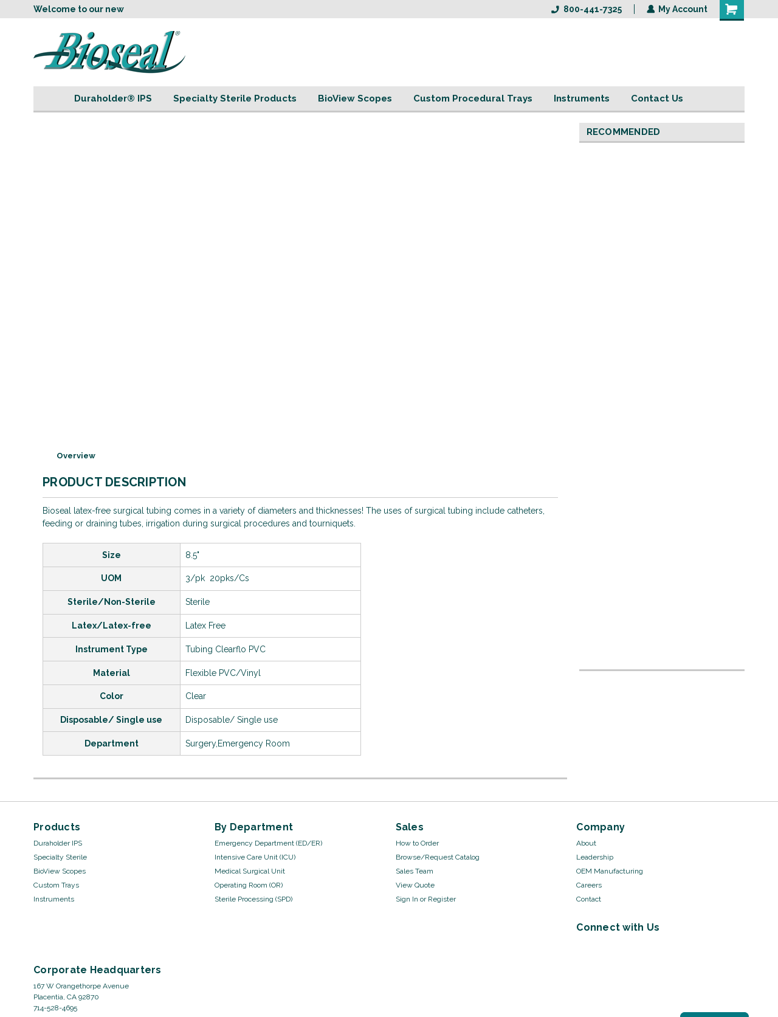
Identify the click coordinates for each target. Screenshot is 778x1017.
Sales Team (414, 871)
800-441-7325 (586, 9)
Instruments (582, 98)
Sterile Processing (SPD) (253, 899)
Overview (76, 455)
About (586, 843)
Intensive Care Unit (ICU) (255, 857)
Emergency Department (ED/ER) (268, 843)
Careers (589, 885)
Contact (588, 899)
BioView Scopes (355, 98)
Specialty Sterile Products (235, 98)
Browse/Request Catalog (438, 857)
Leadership (594, 857)
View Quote (415, 885)
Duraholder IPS (57, 843)
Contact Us (657, 98)
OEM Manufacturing (609, 871)
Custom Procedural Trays (472, 98)
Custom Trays (56, 885)
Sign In (407, 899)
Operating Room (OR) (249, 885)
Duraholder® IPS (113, 98)
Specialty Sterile (60, 857)
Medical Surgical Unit (250, 871)
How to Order (417, 843)
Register (442, 899)
